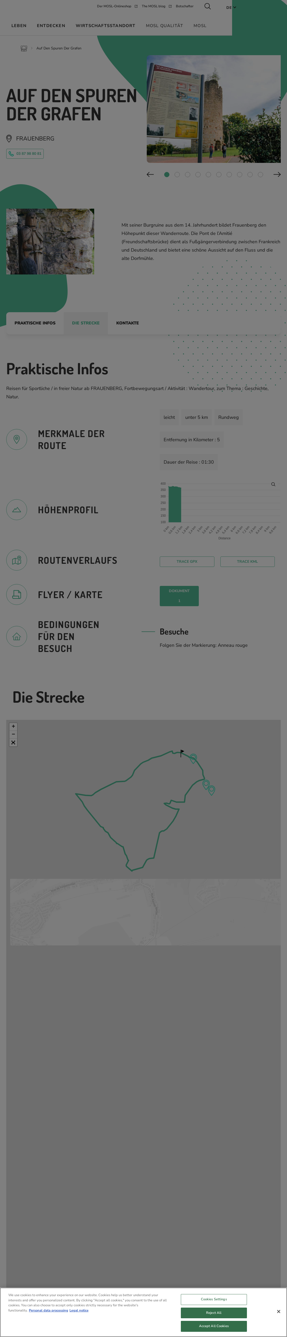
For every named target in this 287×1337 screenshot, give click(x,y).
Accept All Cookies (214, 1327)
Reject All (213, 1314)
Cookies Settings (214, 1300)
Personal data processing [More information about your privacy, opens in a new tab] (48, 1311)
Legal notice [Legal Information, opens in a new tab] (78, 1311)
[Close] (278, 1313)
